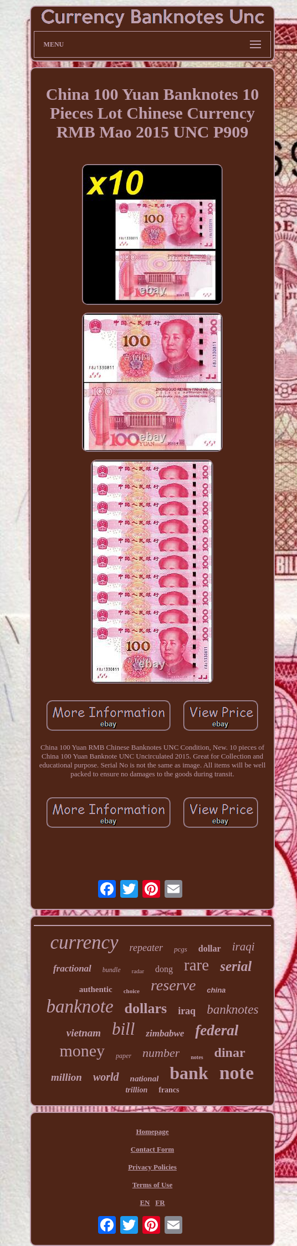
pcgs (180, 949)
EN (145, 1202)
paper (123, 1056)
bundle (112, 970)
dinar (229, 1052)
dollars (146, 1008)
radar (138, 971)
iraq (187, 1010)
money (82, 1050)
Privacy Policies (152, 1167)
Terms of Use (152, 1185)
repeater (146, 947)
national (144, 1078)
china (216, 990)
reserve (173, 985)
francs (168, 1090)
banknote (80, 1006)
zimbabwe (165, 1033)
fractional (72, 968)
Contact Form (152, 1149)
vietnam (83, 1033)
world (106, 1077)
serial (236, 966)
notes (197, 1057)
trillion (136, 1090)
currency (84, 942)
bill (123, 1029)
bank (189, 1073)
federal (216, 1030)
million (66, 1077)
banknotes (232, 1009)
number (161, 1053)
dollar (209, 948)
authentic (95, 989)
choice (132, 991)
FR (160, 1202)
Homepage (152, 1131)
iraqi (243, 946)
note (236, 1072)
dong (164, 969)
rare (196, 965)
